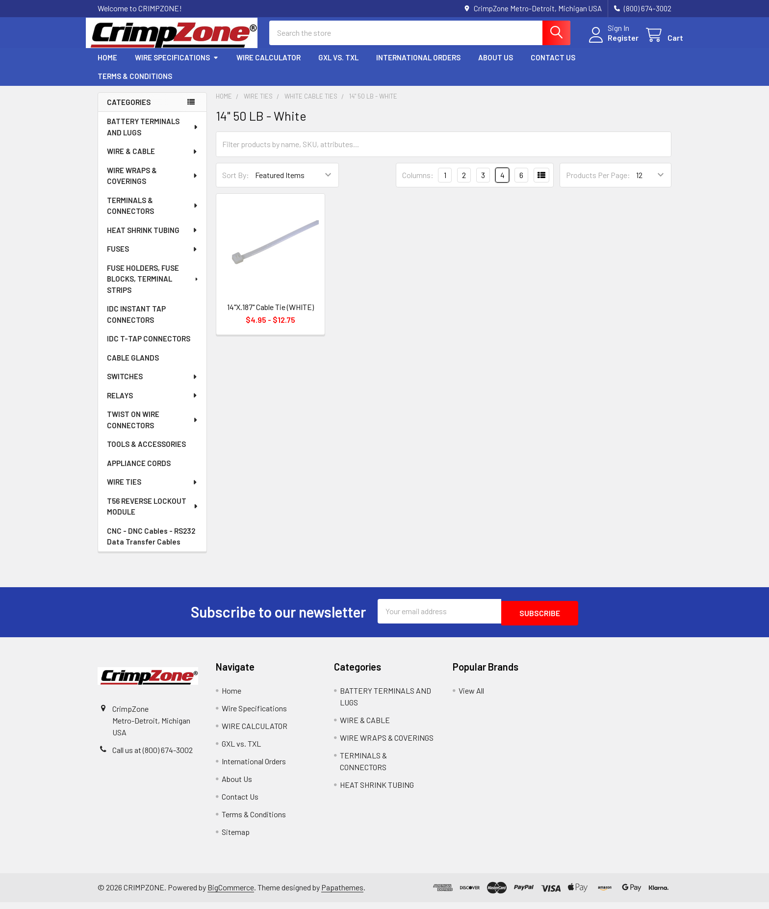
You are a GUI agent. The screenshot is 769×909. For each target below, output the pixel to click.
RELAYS (152, 404)
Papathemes (342, 894)
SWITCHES (152, 385)
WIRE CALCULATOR (268, 66)
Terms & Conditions (135, 84)
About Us (495, 66)
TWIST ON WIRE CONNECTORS (153, 428)
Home (107, 66)
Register (611, 43)
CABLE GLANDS (133, 366)
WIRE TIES (152, 490)
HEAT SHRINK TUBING (152, 238)
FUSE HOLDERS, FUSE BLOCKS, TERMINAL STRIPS (153, 287)
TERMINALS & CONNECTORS (153, 215)
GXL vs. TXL (338, 66)
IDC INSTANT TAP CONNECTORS (136, 323)
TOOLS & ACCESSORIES (146, 452)
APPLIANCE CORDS (139, 471)
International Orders (418, 66)
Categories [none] (129, 110)
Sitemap (236, 838)
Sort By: (235, 183)
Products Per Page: (598, 183)
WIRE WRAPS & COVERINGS (153, 185)
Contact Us (553, 66)
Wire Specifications (177, 66)
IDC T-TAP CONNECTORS (148, 347)
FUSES (152, 257)
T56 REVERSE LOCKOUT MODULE (153, 515)
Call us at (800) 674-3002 (152, 756)
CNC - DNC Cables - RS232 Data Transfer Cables (151, 545)
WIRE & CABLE (152, 160)
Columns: (418, 183)
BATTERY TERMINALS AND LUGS (153, 136)
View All (471, 697)
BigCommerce (230, 894)
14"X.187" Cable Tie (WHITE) (270, 315)
